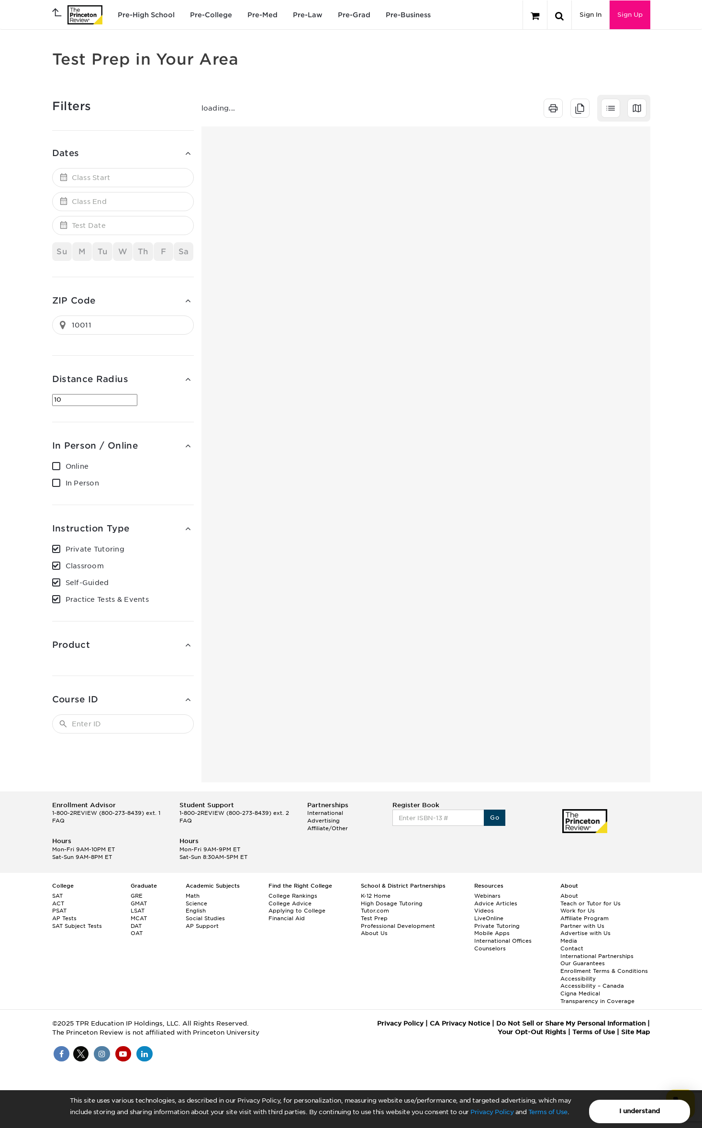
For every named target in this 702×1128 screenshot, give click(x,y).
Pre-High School (146, 15)
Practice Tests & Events (107, 599)
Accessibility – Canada (592, 985)
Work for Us (577, 910)
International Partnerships (597, 956)
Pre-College (211, 15)
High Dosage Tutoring (392, 903)
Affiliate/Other (327, 828)
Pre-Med (262, 15)
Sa (183, 251)
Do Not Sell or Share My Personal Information (571, 1023)
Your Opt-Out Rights (532, 1032)
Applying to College (296, 910)
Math (193, 895)
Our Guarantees (582, 963)
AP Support (202, 926)
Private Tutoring (95, 549)
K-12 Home (375, 895)
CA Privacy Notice (460, 1023)
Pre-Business (408, 15)
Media (568, 940)
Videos (484, 910)
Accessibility (578, 978)
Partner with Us (582, 926)
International (325, 813)
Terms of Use (548, 1112)
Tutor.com (375, 910)
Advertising (323, 820)
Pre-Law (308, 15)
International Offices (503, 940)
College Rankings (292, 895)
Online (77, 466)
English (196, 910)
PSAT (59, 910)
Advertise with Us (585, 933)
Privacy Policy (491, 1112)
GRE (137, 895)
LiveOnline (488, 918)
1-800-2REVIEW (106, 813)
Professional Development (398, 926)
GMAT (139, 903)
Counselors (490, 948)
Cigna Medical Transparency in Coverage (597, 997)
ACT (58, 903)
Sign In (590, 14)
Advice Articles (495, 903)
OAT (137, 933)
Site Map (635, 1032)
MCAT (139, 918)
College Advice (290, 903)
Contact (571, 948)
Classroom (85, 566)
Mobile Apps (492, 933)
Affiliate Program (584, 918)
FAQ (58, 820)
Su (61, 251)
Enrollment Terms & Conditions (604, 971)
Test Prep (374, 918)
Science (196, 903)
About (569, 895)
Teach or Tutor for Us (590, 903)
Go (494, 817)
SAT (57, 895)
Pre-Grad (354, 15)
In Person (83, 483)
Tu (103, 251)
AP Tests (64, 918)
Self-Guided (87, 583)
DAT (136, 926)
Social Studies (205, 918)
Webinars (487, 895)
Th (143, 251)
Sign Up (630, 14)
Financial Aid (286, 918)
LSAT (138, 910)
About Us (374, 933)
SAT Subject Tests (77, 926)
